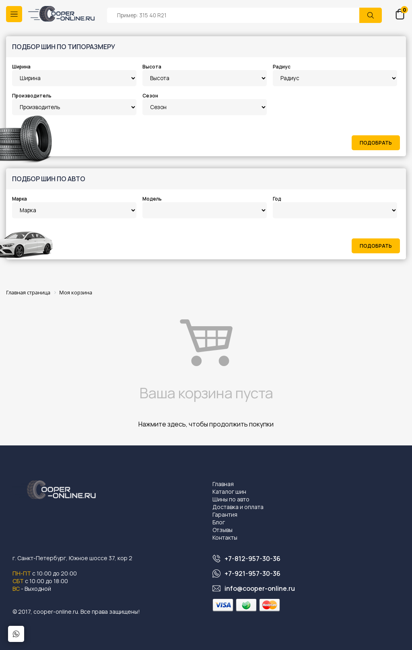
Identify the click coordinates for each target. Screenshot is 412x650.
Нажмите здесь (162, 424)
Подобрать (376, 142)
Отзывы (222, 530)
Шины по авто (230, 499)
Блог (218, 522)
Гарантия (224, 514)
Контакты (224, 537)
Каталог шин (229, 491)
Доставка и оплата (238, 507)
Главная (223, 484)
